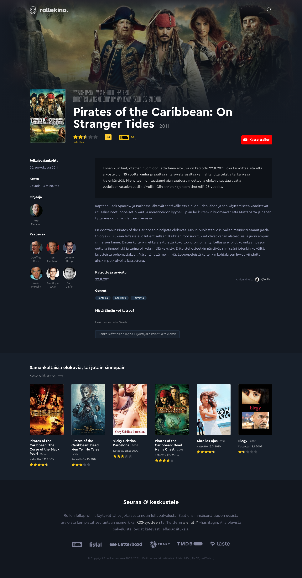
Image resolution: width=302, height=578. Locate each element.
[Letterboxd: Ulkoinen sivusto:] (125, 544)
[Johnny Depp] (69, 252)
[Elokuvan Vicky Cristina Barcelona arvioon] (130, 421)
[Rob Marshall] (36, 215)
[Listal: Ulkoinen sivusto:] (95, 544)
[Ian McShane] (52, 252)
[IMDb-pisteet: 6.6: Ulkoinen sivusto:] (149, 137)
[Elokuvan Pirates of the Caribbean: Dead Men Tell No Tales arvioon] (88, 426)
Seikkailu (120, 298)
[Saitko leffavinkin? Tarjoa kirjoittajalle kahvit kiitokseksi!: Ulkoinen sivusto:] (137, 334)
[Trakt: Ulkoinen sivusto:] (161, 544)
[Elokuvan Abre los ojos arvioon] (214, 419)
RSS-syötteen (148, 522)
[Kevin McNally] (36, 278)
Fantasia (103, 298)
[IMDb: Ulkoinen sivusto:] (77, 544)
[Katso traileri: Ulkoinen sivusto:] (256, 137)
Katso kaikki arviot (46, 375)
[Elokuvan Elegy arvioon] (255, 419)
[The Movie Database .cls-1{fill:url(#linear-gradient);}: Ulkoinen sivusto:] (190, 544)
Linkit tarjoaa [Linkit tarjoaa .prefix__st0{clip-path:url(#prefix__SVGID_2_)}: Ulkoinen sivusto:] (111, 322)
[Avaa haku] (269, 7)
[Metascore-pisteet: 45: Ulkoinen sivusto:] (130, 137)
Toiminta (138, 298)
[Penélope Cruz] (52, 278)
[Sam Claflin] (69, 278)
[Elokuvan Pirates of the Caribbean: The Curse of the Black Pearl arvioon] (47, 426)
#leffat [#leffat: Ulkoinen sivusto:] (188, 522)
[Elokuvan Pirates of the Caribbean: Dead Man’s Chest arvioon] (172, 423)
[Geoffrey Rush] (36, 252)
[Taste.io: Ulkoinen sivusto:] (220, 544)
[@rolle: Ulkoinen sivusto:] (262, 279)
